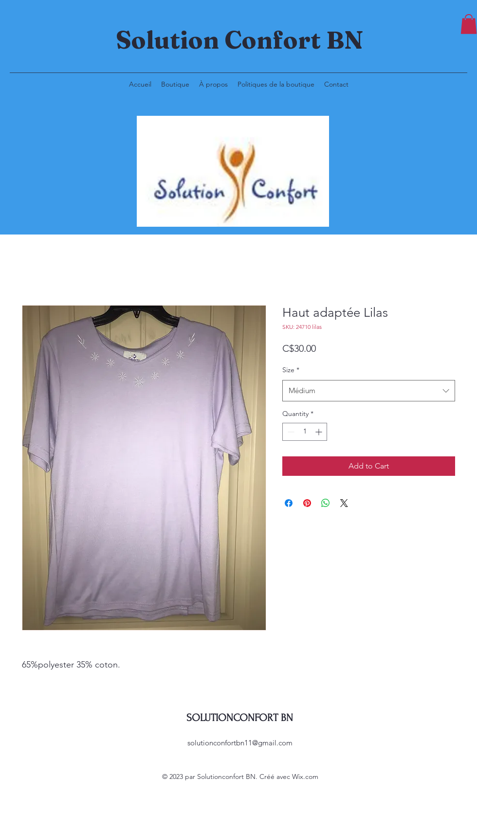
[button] (468, 24)
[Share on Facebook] (288, 503)
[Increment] (319, 431)
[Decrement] (290, 431)
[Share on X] (344, 503)
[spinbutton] (304, 431)
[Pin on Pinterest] (307, 503)
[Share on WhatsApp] (325, 503)
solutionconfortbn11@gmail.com (240, 742)
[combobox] (368, 390)
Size (290, 369)
